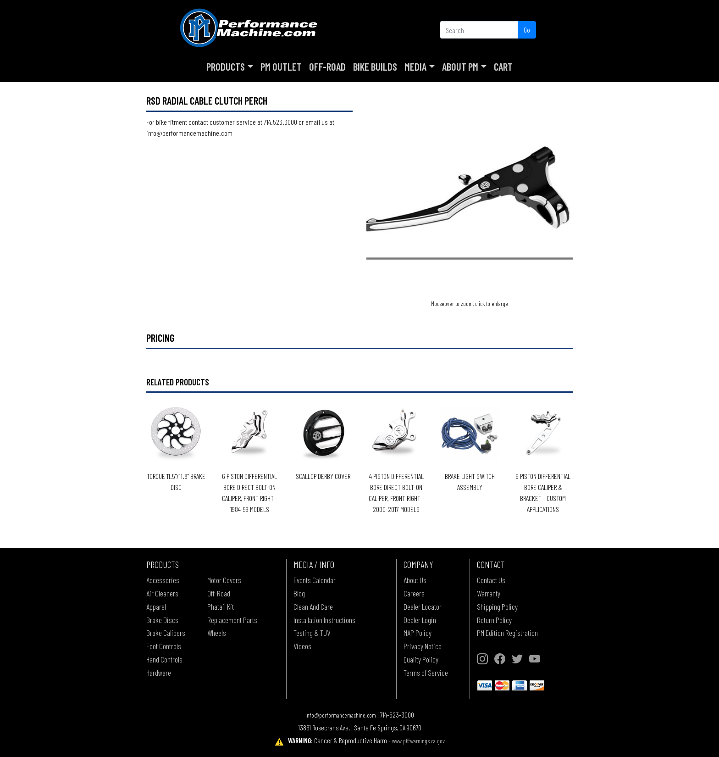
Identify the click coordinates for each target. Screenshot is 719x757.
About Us (415, 579)
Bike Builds (375, 66)
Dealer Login (420, 619)
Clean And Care (313, 606)
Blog (299, 593)
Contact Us (491, 579)
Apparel (156, 606)
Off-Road (327, 66)
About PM (460, 66)
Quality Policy (421, 659)
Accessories (162, 579)
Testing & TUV (311, 632)
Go (527, 29)
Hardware (158, 672)
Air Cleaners (162, 593)
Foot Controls (163, 646)
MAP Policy (417, 632)
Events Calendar (314, 579)
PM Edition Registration (507, 632)
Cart (503, 66)
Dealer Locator (423, 606)
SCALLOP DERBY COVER (323, 476)
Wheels (216, 632)
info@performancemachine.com (340, 715)
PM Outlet (281, 66)
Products (225, 66)
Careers (414, 593)
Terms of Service (426, 672)
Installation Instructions (324, 619)
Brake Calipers (165, 632)
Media (415, 66)
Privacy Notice (423, 646)
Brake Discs (162, 619)
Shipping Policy (497, 606)
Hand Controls (164, 659)
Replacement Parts (232, 619)
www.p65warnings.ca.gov (418, 741)
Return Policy (494, 619)
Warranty (488, 593)
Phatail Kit (220, 606)
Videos (302, 646)
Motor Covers (224, 579)
